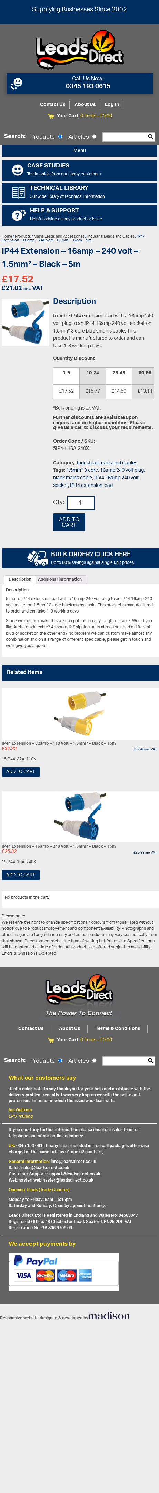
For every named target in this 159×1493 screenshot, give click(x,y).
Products (46, 137)
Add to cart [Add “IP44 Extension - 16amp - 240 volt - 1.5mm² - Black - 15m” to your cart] (20, 875)
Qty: (58, 503)
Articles (82, 137)
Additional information (60, 580)
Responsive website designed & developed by (65, 1318)
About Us (85, 104)
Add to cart (69, 522)
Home (7, 236)
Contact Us (53, 104)
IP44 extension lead (91, 485)
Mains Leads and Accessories (59, 236)
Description (20, 580)
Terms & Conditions (118, 1028)
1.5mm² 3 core (82, 470)
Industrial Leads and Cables (111, 236)
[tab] (20, 579)
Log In (112, 104)
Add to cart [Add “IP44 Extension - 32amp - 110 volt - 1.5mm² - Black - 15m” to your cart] (20, 772)
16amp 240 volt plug (122, 470)
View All (146, 898)
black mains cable (72, 478)
